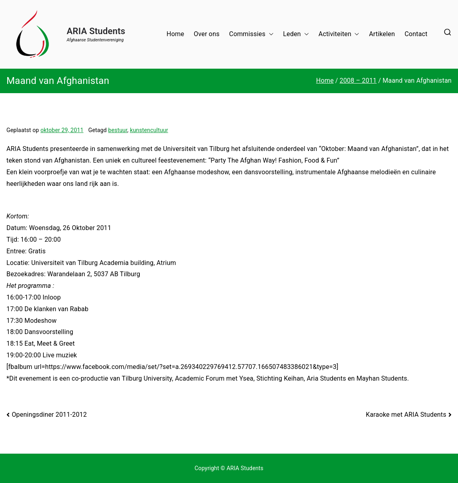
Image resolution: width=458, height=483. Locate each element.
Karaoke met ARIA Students (406, 414)
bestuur (117, 130)
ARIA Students (96, 31)
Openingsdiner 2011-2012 (49, 414)
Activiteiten (339, 34)
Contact (416, 34)
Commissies (251, 34)
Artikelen (382, 34)
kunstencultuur (149, 130)
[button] (270, 34)
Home (175, 34)
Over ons (206, 34)
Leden (296, 34)
